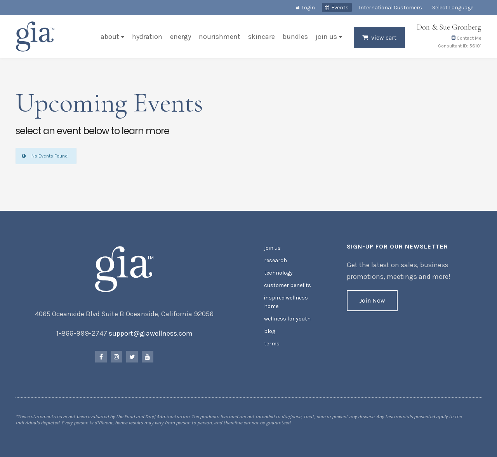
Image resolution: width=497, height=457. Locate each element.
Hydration (147, 36)
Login (308, 7)
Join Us (326, 36)
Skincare (261, 36)
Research (275, 260)
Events (340, 7)
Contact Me (466, 38)
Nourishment (219, 36)
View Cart (383, 37)
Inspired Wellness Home (286, 302)
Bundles (295, 36)
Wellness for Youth (287, 318)
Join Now (372, 300)
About (110, 36)
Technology (278, 273)
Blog (269, 331)
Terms (272, 343)
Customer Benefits (287, 285)
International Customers (390, 7)
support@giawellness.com (151, 333)
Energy (180, 36)
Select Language (452, 7)
